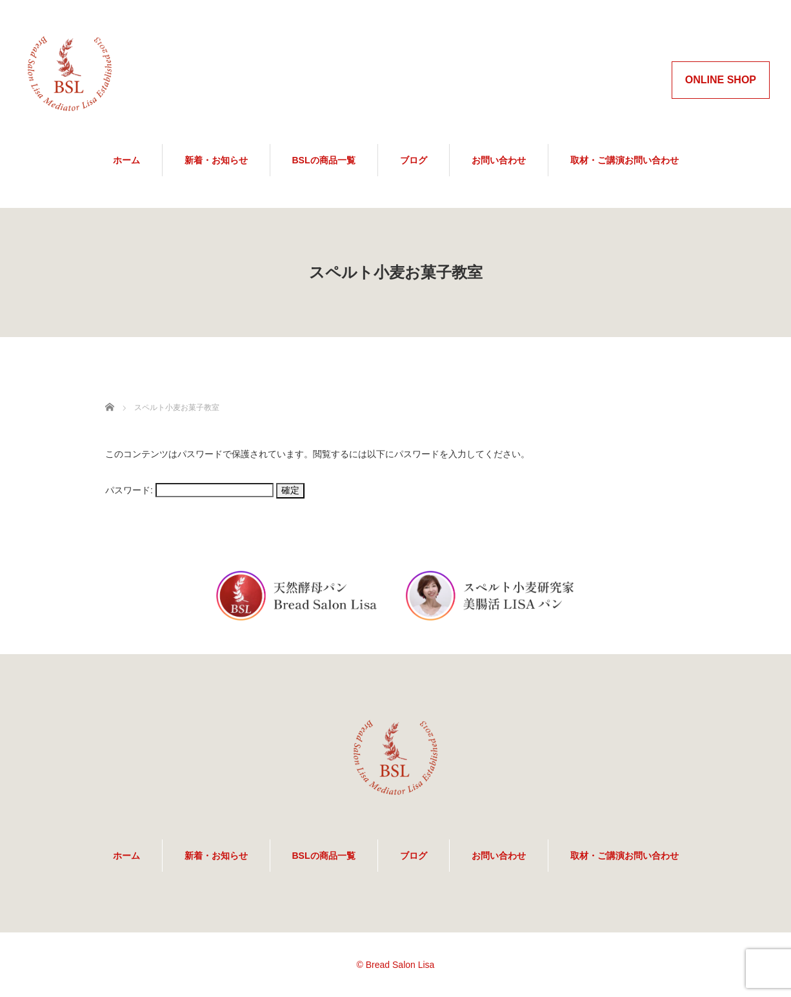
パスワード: (189, 490)
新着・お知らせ (216, 160)
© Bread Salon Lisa (396, 965)
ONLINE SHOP (720, 79)
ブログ (413, 160)
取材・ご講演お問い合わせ (624, 160)
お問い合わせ (499, 160)
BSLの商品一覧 (323, 160)
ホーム (126, 160)
